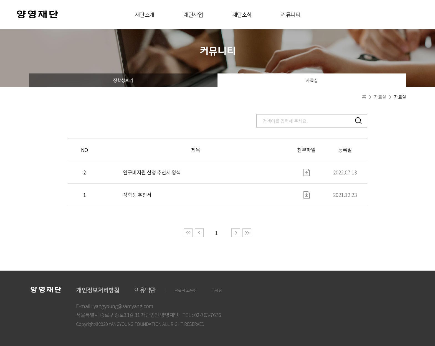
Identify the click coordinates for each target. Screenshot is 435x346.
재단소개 (144, 15)
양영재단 (37, 15)
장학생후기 (123, 80)
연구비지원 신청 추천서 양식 (152, 172)
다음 (235, 232)
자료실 (312, 80)
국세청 (216, 290)
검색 (358, 121)
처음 (188, 232)
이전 (199, 232)
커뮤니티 (290, 15)
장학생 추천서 (137, 195)
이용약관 (145, 290)
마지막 (246, 232)
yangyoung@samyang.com (123, 306)
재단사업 (193, 15)
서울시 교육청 (186, 290)
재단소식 (242, 15)
